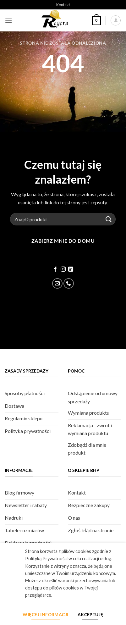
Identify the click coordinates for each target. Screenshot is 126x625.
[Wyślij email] (57, 283)
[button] (8, 20)
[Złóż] (108, 219)
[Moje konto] (116, 20)
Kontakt (63, 4)
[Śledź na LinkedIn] (70, 269)
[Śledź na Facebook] (55, 269)
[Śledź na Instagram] (62, 269)
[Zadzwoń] (68, 283)
